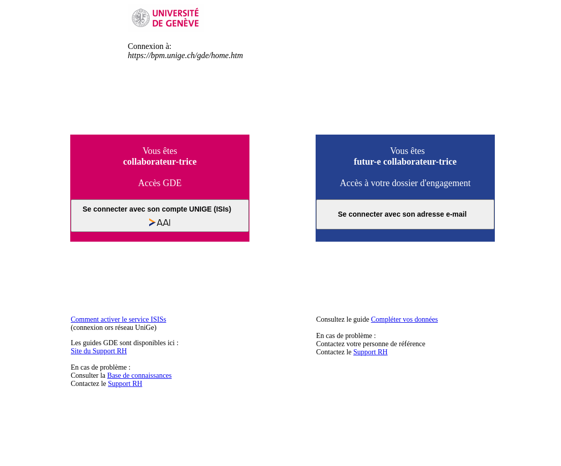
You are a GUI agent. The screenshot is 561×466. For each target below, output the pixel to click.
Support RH (125, 383)
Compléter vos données (404, 319)
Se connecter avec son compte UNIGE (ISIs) (159, 215)
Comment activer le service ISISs (118, 319)
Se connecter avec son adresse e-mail (405, 214)
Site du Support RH (99, 351)
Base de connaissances (139, 375)
